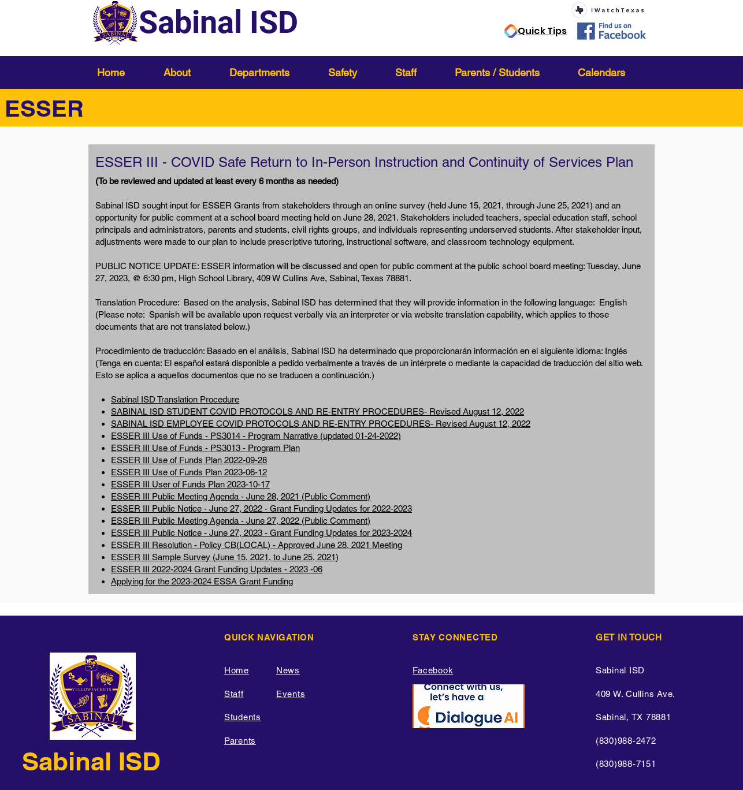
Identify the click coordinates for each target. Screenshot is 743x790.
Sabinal (70, 761)
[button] (188, 72)
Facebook (433, 670)
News (288, 670)
